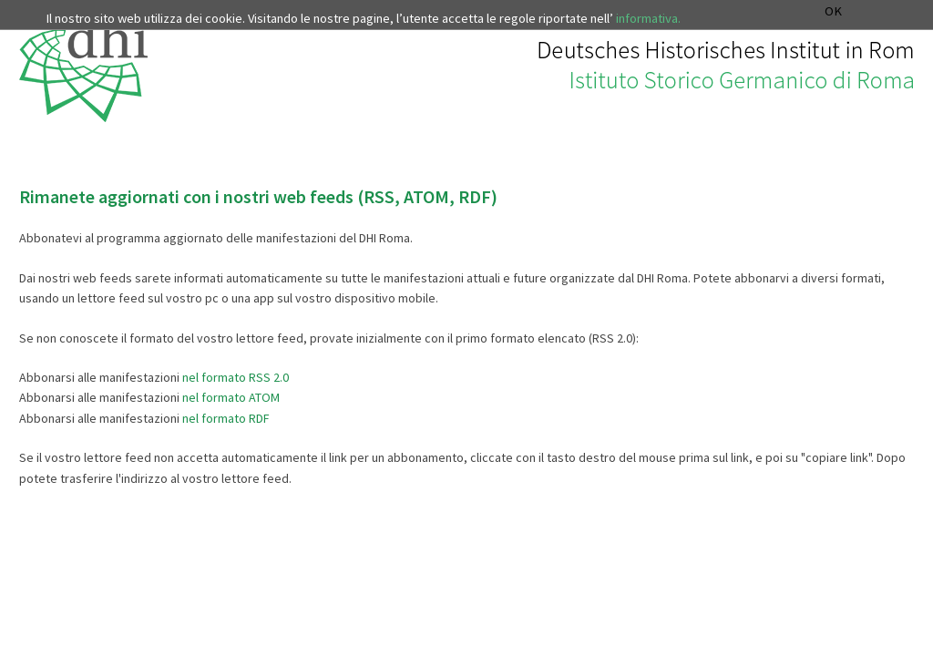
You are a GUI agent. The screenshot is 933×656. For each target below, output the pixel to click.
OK (833, 11)
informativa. (648, 18)
